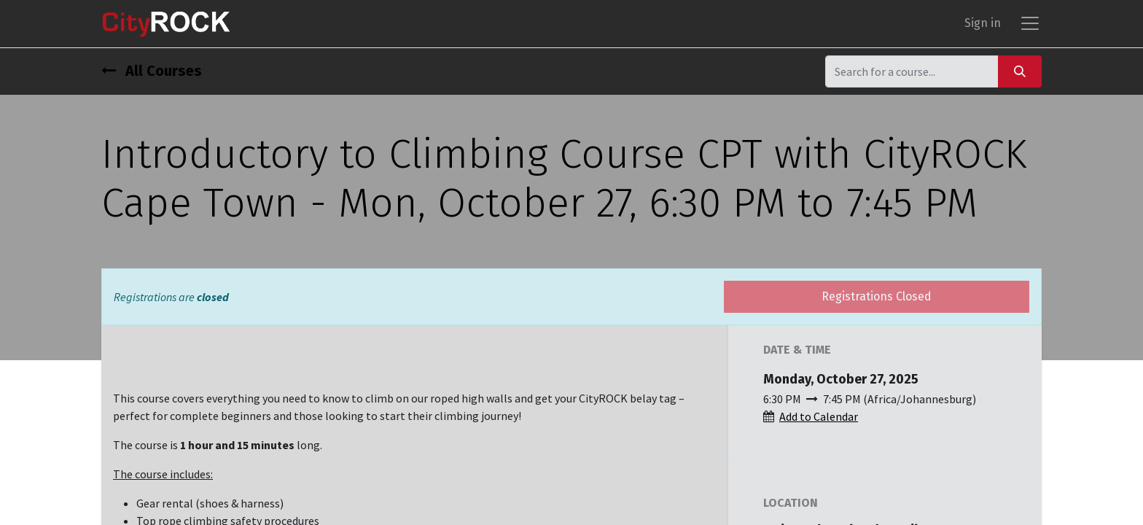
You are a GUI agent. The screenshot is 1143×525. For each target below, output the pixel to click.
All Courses (151, 76)
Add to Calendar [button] (818, 421)
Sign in (982, 26)
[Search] (1020, 76)
